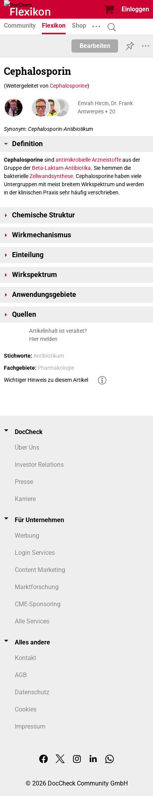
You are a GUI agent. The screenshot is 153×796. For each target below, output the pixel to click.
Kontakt (25, 658)
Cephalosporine (68, 86)
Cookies (26, 709)
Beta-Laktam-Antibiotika (61, 168)
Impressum (30, 726)
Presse (24, 481)
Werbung (27, 535)
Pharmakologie (56, 368)
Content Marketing (40, 570)
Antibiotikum (48, 356)
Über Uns (27, 447)
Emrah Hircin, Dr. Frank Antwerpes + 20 (105, 107)
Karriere (25, 499)
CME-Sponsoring (38, 604)
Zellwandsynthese (51, 176)
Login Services (35, 552)
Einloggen (135, 9)
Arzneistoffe (106, 160)
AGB (21, 675)
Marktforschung (37, 587)
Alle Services (32, 621)
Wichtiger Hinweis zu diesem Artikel (46, 380)
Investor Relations (39, 464)
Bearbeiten (95, 45)
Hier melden (43, 339)
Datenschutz (32, 692)
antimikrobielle (73, 160)
